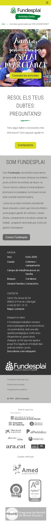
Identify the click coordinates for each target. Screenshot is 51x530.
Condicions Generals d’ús (18, 379)
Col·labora (31, 278)
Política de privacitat (15, 384)
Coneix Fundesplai (16, 237)
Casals (11, 261)
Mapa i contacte (15, 309)
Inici (3, 24)
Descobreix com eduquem (21, 351)
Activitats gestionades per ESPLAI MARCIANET (25, 53)
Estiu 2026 (31, 256)
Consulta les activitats (25, 75)
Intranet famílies (16, 283)
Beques (11, 278)
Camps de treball (16, 270)
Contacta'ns (25, 145)
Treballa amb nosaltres (17, 389)
